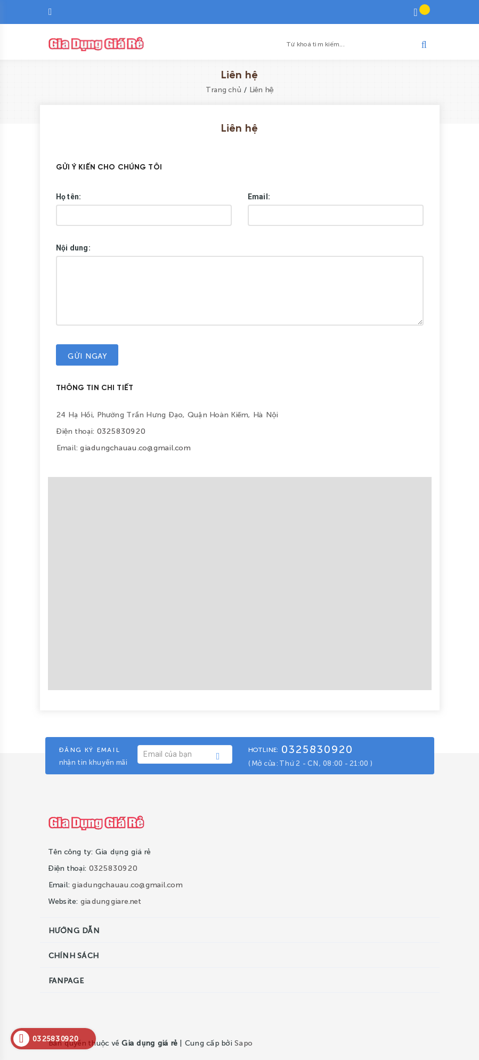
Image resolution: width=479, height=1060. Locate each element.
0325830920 (120, 430)
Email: (259, 196)
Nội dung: (73, 248)
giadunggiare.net (110, 900)
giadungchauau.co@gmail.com (134, 447)
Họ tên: (69, 196)
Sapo (243, 1042)
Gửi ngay (87, 355)
